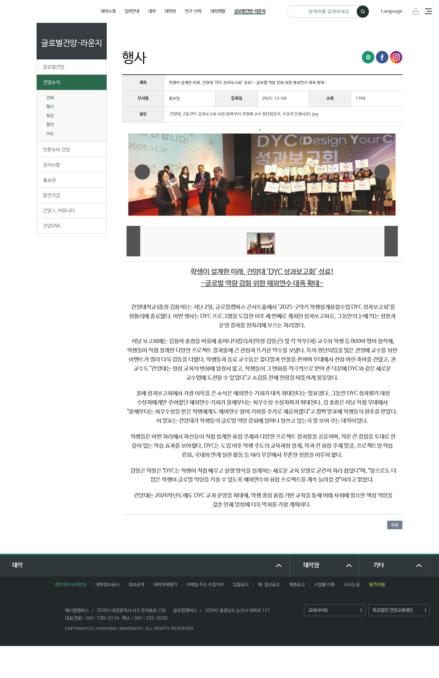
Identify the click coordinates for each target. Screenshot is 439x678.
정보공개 (136, 584)
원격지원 (377, 584)
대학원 (170, 11)
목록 (394, 525)
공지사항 (51, 165)
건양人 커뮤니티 (59, 211)
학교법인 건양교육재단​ (391, 610)
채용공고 (297, 584)
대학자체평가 (165, 584)
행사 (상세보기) (221, 29)
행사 (50, 106)
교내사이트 (316, 610)
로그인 (415, 11)
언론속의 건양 (56, 150)
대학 (151, 11)
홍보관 (49, 180)
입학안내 (131, 11)
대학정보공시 (107, 584)
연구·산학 (193, 11)
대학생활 (217, 11)
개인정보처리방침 (70, 584)
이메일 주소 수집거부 (205, 584)
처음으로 (129, 29)
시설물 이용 (324, 584)
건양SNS (51, 226)
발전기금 (51, 195)
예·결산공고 (269, 584)
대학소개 (108, 11)
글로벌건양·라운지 (249, 11)
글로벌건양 (53, 67)
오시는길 (352, 584)
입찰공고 (241, 584)
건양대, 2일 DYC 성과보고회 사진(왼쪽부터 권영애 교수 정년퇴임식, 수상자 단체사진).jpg (244, 114)
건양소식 (51, 82)
